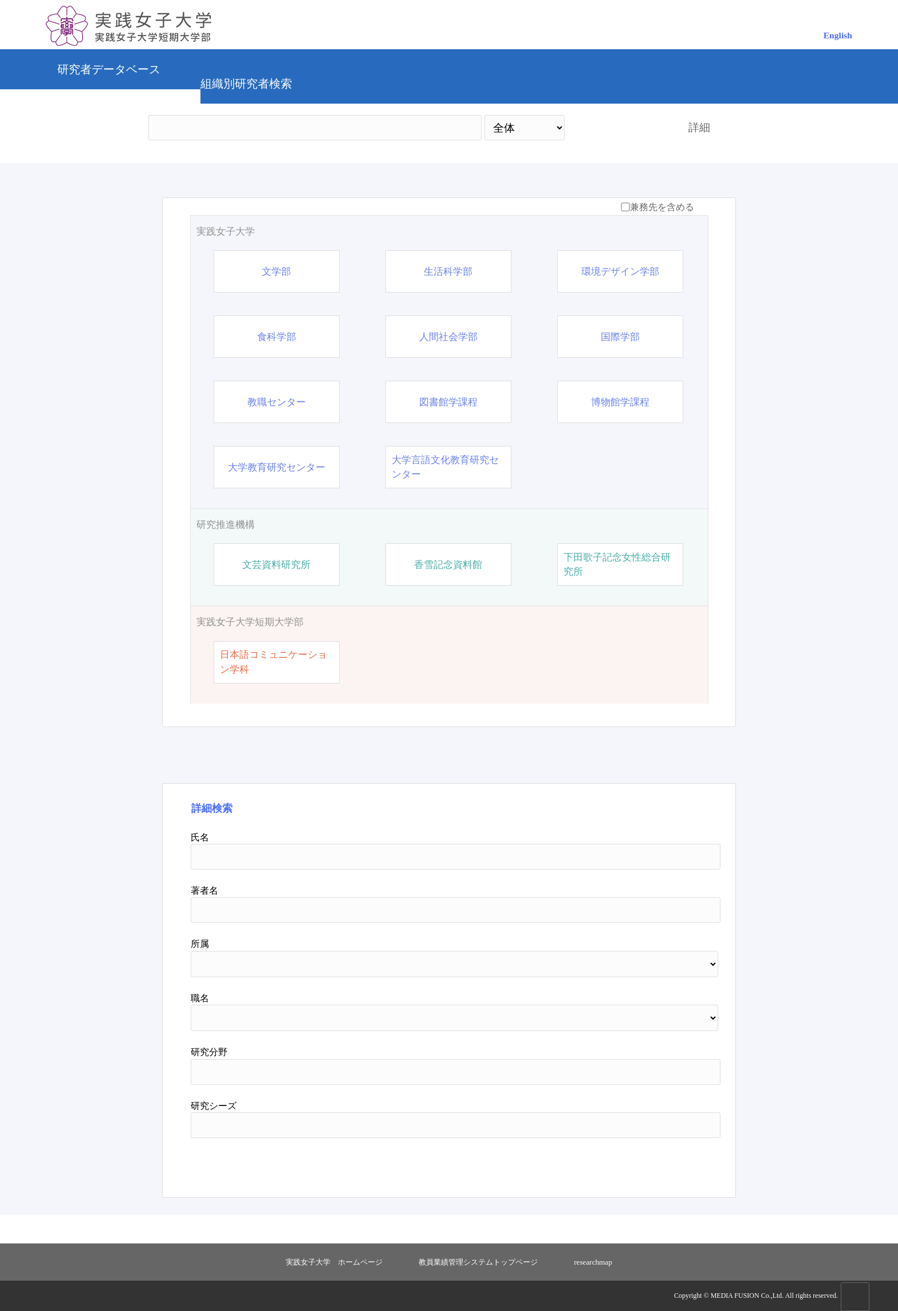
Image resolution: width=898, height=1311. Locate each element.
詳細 (699, 127)
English (838, 35)
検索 (616, 127)
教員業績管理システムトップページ (478, 1262)
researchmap (593, 1262)
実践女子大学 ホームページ (334, 1262)
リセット (668, 1163)
